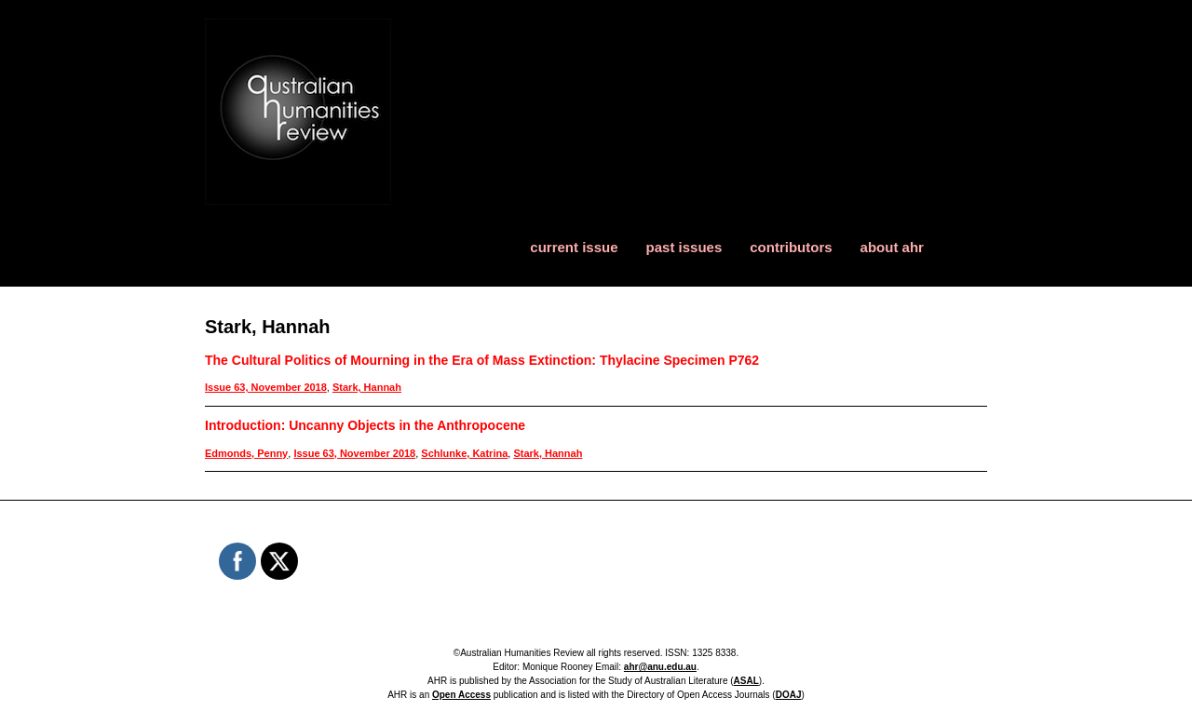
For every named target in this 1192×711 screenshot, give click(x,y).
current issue (573, 247)
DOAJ (789, 695)
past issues (684, 247)
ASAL (746, 681)
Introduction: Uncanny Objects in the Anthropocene (365, 425)
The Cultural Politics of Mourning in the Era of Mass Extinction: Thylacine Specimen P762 (482, 360)
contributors (791, 247)
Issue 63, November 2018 (266, 387)
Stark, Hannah (366, 387)
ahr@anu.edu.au (660, 667)
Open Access (461, 695)
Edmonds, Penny (246, 453)
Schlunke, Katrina (464, 453)
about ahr (892, 247)
